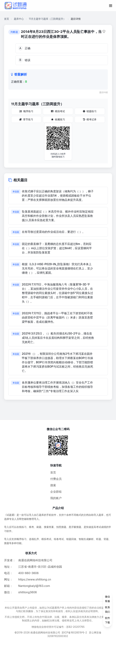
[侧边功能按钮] (107, 609)
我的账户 (56, 498)
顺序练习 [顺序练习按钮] (26, 111)
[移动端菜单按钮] (110, 5)
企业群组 (56, 491)
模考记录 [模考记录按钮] (89, 119)
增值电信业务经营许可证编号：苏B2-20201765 (58, 626)
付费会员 (56, 479)
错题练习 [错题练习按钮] (89, 111)
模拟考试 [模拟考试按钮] (58, 111)
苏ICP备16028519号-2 (74, 632)
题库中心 (19, 18)
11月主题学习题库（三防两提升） (47, 18)
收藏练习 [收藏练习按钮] (58, 119)
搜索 (53, 485)
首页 (6, 18)
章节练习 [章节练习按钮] (26, 119)
